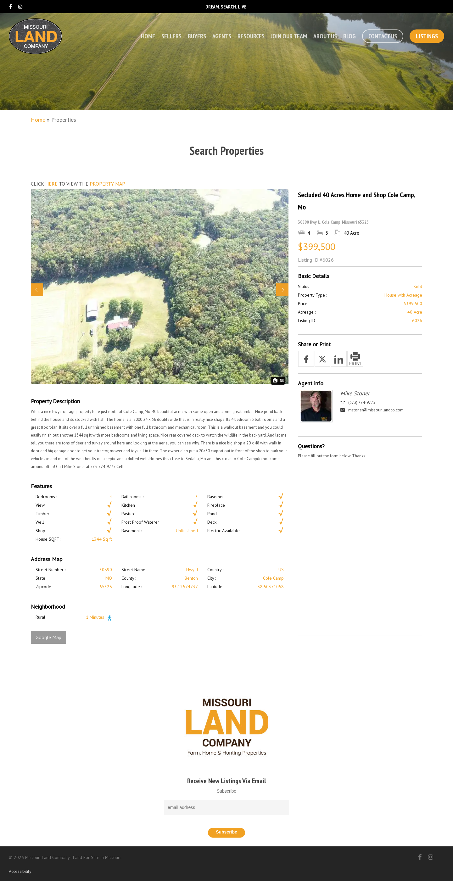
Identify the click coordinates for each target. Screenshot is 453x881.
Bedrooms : (46, 496)
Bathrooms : (132, 496)
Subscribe (226, 791)
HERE (51, 184)
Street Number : (50, 569)
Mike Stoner (355, 393)
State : (41, 578)
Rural (40, 617)
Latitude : (215, 586)
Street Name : (134, 569)
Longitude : (131, 586)
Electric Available (223, 530)
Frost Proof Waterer (140, 522)
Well (40, 522)
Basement (216, 496)
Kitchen (128, 505)
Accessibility (20, 871)
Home (38, 119)
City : (211, 578)
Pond (212, 513)
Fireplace (216, 505)
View (40, 505)
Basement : (131, 530)
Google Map (48, 637)
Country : (215, 569)
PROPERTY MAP (107, 184)
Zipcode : (44, 586)
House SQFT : (48, 539)
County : (128, 578)
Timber (42, 513)
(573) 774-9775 (361, 402)
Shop (40, 530)
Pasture (128, 513)
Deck (211, 522)
